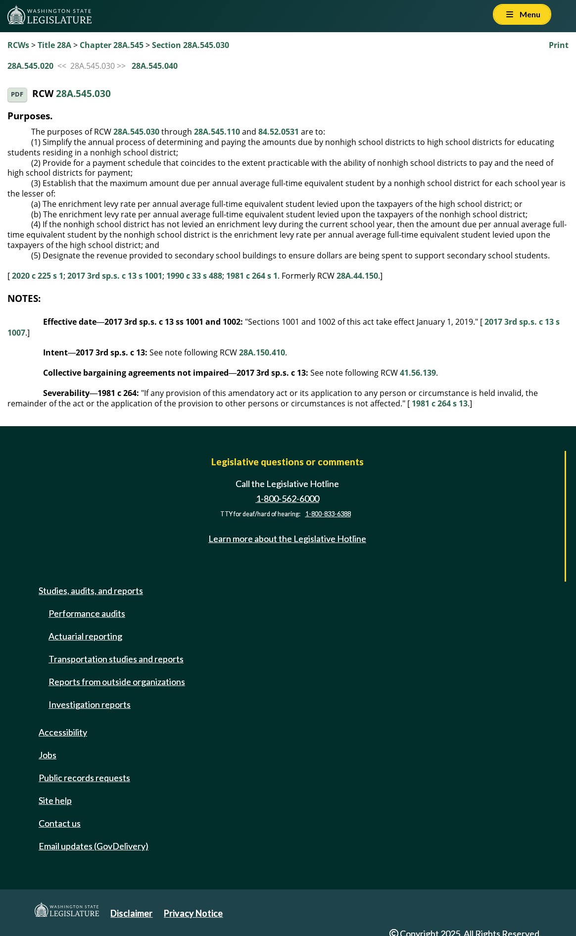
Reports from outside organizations (116, 681)
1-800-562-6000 (287, 498)
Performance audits (86, 613)
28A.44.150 (357, 275)
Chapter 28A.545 (112, 45)
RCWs (18, 45)
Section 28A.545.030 (190, 45)
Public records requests (84, 777)
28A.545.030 (83, 94)
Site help (55, 800)
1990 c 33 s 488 (194, 275)
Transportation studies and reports (116, 658)
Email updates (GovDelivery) (93, 845)
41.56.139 (418, 372)
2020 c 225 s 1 (37, 275)
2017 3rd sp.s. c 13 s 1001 (114, 275)
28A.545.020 (30, 65)
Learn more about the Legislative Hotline (287, 539)
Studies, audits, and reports (91, 590)
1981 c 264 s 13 (440, 403)
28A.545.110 (217, 131)
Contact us (60, 823)
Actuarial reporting (85, 636)
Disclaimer (131, 913)
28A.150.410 (262, 352)
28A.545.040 (155, 65)
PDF (17, 94)
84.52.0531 (278, 131)
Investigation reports (89, 704)
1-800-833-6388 (328, 514)
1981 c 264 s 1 (252, 275)
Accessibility (63, 732)
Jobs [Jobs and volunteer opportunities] (47, 754)
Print (559, 45)
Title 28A (54, 45)
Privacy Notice (193, 913)
